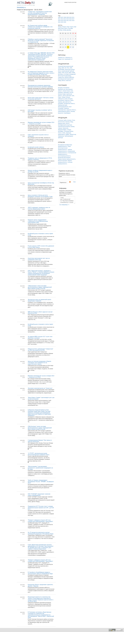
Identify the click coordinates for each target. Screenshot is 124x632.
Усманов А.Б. (61, 57)
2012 (59, 19)
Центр (64, 95)
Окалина (67, 121)
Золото (67, 123)
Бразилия (60, 113)
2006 (59, 17)
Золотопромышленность (64, 156)
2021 (67, 20)
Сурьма (60, 128)
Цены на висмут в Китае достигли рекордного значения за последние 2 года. (40, 195)
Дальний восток (67, 102)
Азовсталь (68, 80)
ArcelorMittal (61, 69)
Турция (63, 97)
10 (63, 41)
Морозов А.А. (68, 57)
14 (73, 41)
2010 (70, 17)
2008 (65, 17)
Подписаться (63, 182)
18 (65, 44)
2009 (67, 17)
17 (63, 44)
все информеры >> (64, 204)
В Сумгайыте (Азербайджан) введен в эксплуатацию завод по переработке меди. (40, 573)
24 (63, 47)
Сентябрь (70, 28)
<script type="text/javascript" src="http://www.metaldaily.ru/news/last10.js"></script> (67, 200)
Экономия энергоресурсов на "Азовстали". (40, 388)
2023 (73, 20)
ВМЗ (70, 72)
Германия (66, 108)
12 (68, 41)
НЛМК (73, 72)
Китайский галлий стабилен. (36, 147)
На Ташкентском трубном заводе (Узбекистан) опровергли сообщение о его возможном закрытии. (40, 27)
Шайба (67, 134)
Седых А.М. (61, 59)
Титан (73, 120)
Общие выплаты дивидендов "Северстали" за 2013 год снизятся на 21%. (40, 349)
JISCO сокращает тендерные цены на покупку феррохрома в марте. (39, 208)
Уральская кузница (70, 69)
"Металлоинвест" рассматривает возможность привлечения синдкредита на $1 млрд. (40, 468)
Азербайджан (67, 113)
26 (68, 47)
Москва (73, 111)
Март (68, 26)
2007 (62, 17)
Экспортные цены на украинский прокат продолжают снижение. (39, 300)
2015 (67, 19)
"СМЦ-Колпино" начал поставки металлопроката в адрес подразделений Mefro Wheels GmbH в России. (40, 287)
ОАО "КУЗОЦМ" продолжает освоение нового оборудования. (39, 494)
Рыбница (60, 92)
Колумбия (60, 103)
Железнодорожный (63, 106)
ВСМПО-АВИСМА (69, 77)
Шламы (72, 126)
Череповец (66, 92)
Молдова (60, 87)
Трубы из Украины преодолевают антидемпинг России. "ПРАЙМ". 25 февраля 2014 (41, 482)
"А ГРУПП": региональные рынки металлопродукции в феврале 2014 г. (39, 454)
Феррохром (61, 136)
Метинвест (60, 74)
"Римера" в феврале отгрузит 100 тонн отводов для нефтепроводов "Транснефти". (40, 520)
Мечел (63, 80)
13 (70, 41)
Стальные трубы (62, 120)
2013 (62, 19)
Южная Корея (66, 91)
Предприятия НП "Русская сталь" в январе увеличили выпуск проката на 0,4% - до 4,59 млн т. (41, 508)
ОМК (71, 67)
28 (73, 47)
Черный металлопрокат (64, 126)
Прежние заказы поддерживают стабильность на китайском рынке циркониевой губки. (38, 221)
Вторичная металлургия (64, 157)
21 (73, 44)
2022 (70, 20)
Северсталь (61, 77)
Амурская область (71, 109)
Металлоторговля (62, 160)
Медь (71, 121)
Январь (60, 26)
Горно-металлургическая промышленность (64, 148)
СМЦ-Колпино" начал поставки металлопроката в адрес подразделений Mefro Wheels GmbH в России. (40, 428)
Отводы (69, 129)
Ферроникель (61, 134)
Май (75, 26)
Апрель (72, 26)
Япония (68, 97)
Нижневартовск (62, 109)
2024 (59, 22)
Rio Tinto (67, 67)
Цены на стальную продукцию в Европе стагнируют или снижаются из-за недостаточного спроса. (39, 363)
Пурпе (71, 100)
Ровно (59, 97)
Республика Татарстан (64, 100)
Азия (71, 91)
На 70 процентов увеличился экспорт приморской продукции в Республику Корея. (41, 533)
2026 (65, 22)
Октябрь (60, 30)
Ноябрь (65, 30)
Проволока (65, 128)
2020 (65, 20)
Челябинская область (69, 103)
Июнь (59, 28)
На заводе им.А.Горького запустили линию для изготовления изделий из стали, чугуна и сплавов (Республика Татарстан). (41, 73)
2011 (73, 17)
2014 (65, 19)
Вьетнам (69, 95)
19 (68, 44)
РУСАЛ (66, 72)
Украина (60, 102)
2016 (70, 19)
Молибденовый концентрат (65, 125)
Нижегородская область (64, 111)
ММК (63, 67)
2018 (59, 20)
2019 (62, 20)
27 (70, 47)
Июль (62, 28)
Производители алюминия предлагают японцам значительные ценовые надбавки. (40, 86)
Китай (65, 98)
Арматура (68, 133)
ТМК (63, 72)
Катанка (69, 120)
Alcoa (59, 71)
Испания (70, 98)
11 (65, 41)
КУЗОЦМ (66, 74)
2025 (62, 22)
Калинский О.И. (69, 59)
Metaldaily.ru (21, 7)
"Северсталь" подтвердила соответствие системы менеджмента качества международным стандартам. (40, 13)
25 (65, 47)
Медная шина (61, 123)
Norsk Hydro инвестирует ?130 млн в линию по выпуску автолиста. (40, 98)
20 (70, 44)
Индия (64, 94)
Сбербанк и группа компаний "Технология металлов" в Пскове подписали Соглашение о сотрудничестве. (41, 41)
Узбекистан (61, 98)
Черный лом (73, 134)
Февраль (64, 26)
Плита (59, 133)
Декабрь (69, 30)
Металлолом (61, 121)
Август (66, 28)
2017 (73, 19)
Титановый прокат (68, 131)
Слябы (63, 133)
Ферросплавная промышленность (67, 159)
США (73, 95)
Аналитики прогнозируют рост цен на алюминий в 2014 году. (39, 259)
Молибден (60, 131)
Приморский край (62, 105)
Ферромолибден (62, 129)
